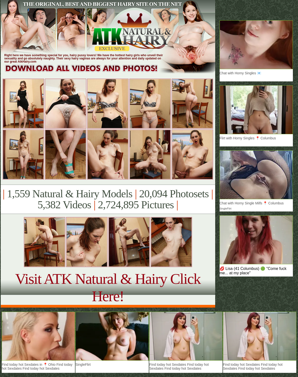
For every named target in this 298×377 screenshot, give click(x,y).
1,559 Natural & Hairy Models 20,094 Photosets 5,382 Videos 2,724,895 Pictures (108, 199)
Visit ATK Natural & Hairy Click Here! (108, 287)
